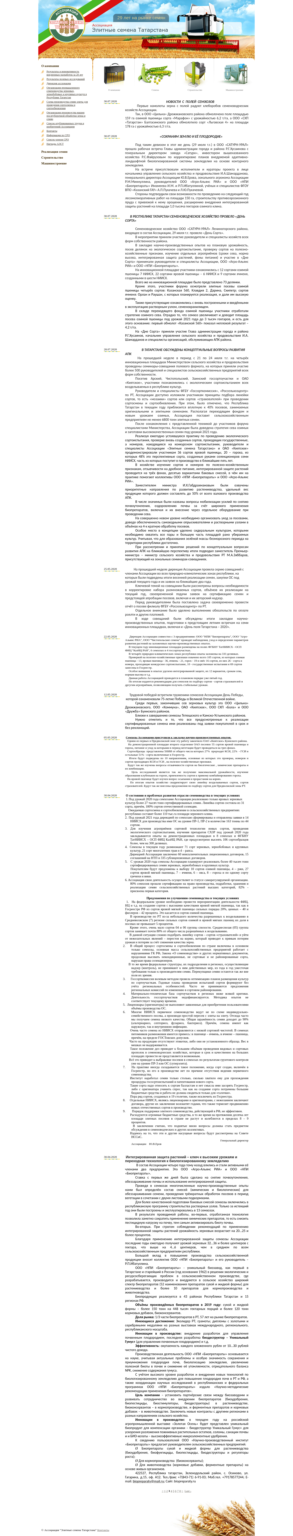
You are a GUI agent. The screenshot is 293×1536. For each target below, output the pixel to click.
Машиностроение (54, 163)
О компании (50, 66)
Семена (155, 90)
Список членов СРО (58, 139)
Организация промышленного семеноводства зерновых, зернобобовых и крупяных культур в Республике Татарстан (67, 92)
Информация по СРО (58, 135)
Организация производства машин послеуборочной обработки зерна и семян (66, 116)
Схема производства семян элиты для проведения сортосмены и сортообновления (67, 105)
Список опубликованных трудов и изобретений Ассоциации (65, 125)
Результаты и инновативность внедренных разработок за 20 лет (65, 73)
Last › (188, 1491)
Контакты (52, 130)
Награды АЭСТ (55, 143)
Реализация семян (54, 151)
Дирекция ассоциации (59, 83)
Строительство (52, 157)
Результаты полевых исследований (66, 79)
